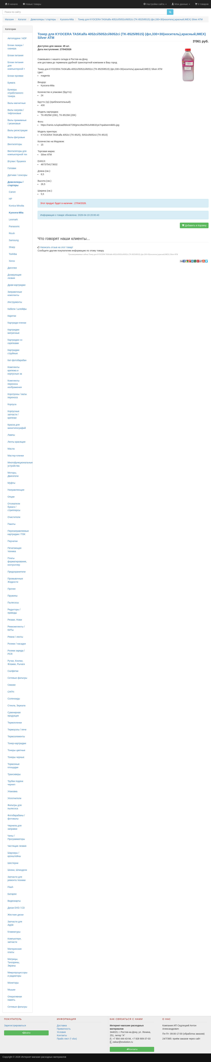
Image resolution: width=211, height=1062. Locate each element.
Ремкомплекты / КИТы (16, 628)
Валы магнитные (17, 103)
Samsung (13, 240)
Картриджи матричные (13, 331)
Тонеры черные (16, 757)
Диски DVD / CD (16, 907)
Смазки (11, 685)
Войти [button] (26, 1033)
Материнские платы (15, 950)
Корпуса (12, 404)
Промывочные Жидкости (15, 580)
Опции (11, 496)
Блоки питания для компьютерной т (16, 65)
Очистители (14, 517)
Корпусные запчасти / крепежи (13, 414)
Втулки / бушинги (17, 161)
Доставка (62, 1025)
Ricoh (11, 233)
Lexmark (13, 219)
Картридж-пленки (17, 322)
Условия (61, 1032)
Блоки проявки (15, 75)
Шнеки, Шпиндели (17, 870)
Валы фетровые (16, 137)
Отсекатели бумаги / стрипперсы (14, 507)
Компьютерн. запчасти (14, 940)
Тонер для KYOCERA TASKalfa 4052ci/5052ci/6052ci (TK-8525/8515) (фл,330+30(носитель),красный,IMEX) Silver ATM (133, 254)
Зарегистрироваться (15, 1025)
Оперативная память (15, 998)
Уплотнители (14, 798)
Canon (12, 192)
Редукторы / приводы (14, 611)
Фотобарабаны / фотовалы (16, 817)
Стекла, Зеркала (16, 705)
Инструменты (15, 302)
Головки (12, 168)
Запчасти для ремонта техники (17, 878)
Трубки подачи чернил (15, 783)
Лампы (11, 435)
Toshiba (12, 254)
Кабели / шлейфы (17, 309)
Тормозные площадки (13, 766)
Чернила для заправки (14, 827)
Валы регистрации (17, 130)
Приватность (64, 1028)
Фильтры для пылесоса (15, 807)
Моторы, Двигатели (13, 474)
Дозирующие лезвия (14, 276)
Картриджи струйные (13, 352)
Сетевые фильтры (17, 678)
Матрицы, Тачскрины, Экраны (14, 962)
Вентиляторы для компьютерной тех (17, 153)
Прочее (11, 588)
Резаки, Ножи (15, 619)
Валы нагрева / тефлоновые (16, 112)
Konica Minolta (16, 205)
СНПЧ (11, 691)
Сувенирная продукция (14, 714)
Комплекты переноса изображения (15, 384)
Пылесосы (13, 602)
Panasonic (14, 226)
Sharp (11, 247)
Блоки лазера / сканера (15, 47)
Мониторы (13, 982)
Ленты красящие (16, 441)
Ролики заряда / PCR (16, 652)
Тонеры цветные (16, 750)
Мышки (11, 989)
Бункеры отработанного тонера (15, 93)
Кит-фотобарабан (17, 360)
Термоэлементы (16, 736)
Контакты (62, 1035)
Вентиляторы (15, 144)
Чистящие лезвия (17, 846)
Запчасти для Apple (15, 923)
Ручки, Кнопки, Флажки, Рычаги (16, 662)
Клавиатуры (14, 931)
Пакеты (11, 524)
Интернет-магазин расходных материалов (43, 1057)
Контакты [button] (131, 1049)
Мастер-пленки (16, 455)
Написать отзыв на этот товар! (56, 247)
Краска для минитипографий (17, 426)
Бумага (11, 82)
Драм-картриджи (16, 285)
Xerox (11, 261)
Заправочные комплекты (15, 293)
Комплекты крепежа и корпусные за (15, 370)
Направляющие (16, 489)
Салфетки (13, 671)
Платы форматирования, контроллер (17, 561)
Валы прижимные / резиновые (17, 122)
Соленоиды (14, 698)
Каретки (12, 316)
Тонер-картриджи (17, 743)
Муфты (11, 483)
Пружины (12, 595)
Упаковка (12, 791)
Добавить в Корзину (194, 225)
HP (10, 198)
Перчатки (12, 541)
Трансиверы (14, 774)
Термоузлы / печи (17, 729)
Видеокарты (14, 901)
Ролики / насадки (17, 643)
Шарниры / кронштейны (14, 854)
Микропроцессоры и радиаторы (17, 974)
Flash (10, 887)
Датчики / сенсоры (17, 175)
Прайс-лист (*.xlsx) (67, 1038)
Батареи (12, 894)
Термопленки (15, 722)
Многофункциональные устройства (19, 464)
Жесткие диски (16, 914)
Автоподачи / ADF (17, 38)
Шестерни (13, 863)
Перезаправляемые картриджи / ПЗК (18, 533)
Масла (11, 448)
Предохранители (17, 571)
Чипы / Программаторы (16, 837)
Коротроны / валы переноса (17, 396)
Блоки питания (15, 55)
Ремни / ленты (15, 636)
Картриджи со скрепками (15, 341)
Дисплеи (12, 268)
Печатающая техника (14, 550)
